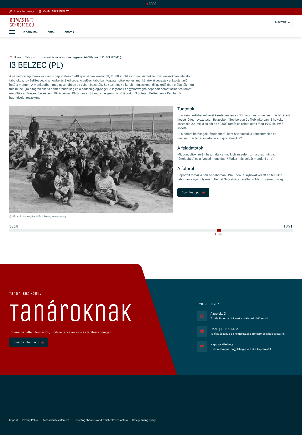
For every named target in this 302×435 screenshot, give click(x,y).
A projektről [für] (218, 313)
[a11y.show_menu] (12, 32)
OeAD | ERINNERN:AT (248, 329)
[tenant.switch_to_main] (151, 3)
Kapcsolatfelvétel (222, 344)
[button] (283, 22)
